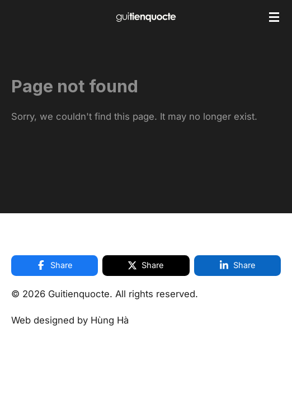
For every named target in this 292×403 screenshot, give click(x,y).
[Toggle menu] (274, 17)
